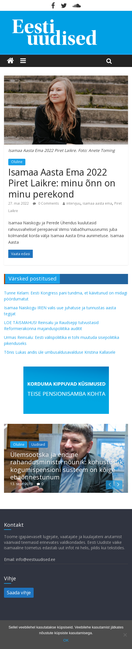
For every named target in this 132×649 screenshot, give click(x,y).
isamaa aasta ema (97, 203)
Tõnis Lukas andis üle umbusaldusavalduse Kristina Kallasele (59, 352)
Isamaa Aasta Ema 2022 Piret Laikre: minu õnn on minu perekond (61, 183)
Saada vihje (19, 592)
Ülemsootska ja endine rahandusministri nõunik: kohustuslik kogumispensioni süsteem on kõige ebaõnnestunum (66, 465)
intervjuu (73, 203)
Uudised (38, 444)
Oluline (17, 161)
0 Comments (46, 203)
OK (66, 640)
